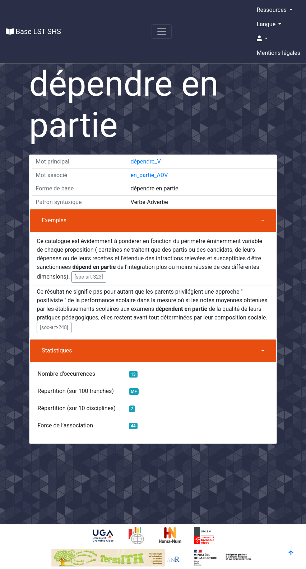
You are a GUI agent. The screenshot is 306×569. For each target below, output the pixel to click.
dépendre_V (146, 161)
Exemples (54, 220)
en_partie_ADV (149, 175)
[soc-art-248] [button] (54, 327)
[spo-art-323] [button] (89, 277)
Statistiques (57, 350)
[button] (278, 39)
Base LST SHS (33, 31)
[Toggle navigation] (162, 31)
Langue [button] (267, 24)
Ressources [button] (272, 9)
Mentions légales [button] (278, 52)
